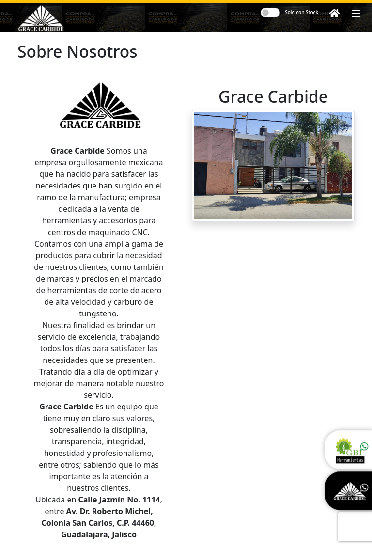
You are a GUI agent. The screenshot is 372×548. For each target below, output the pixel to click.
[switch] (270, 12)
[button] (356, 13)
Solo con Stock (301, 12)
